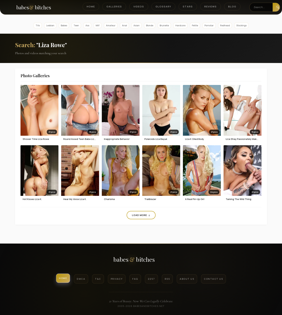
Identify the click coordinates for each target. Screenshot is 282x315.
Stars (188, 6)
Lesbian (50, 25)
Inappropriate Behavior (117, 139)
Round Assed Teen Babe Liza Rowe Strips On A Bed (91, 139)
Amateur (110, 25)
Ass (87, 25)
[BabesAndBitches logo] (141, 260)
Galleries (114, 6)
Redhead (225, 25)
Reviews (210, 6)
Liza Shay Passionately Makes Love (245, 139)
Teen (76, 25)
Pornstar (209, 25)
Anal (124, 25)
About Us (187, 278)
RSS (167, 278)
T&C (98, 278)
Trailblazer (150, 199)
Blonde (149, 25)
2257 (151, 278)
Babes (64, 25)
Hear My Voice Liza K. (75, 199)
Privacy (117, 278)
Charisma (109, 199)
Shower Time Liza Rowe (36, 139)
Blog (232, 6)
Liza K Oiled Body (194, 139)
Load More (141, 215)
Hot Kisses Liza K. (32, 199)
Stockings (241, 25)
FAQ (135, 278)
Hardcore (180, 25)
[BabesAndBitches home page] (40, 7)
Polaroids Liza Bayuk (155, 139)
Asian (136, 25)
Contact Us (213, 278)
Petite (195, 25)
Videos (138, 6)
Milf (97, 25)
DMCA (81, 278)
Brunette (164, 25)
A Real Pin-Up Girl (194, 199)
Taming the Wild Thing (238, 199)
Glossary (163, 6)
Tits (38, 25)
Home (91, 6)
